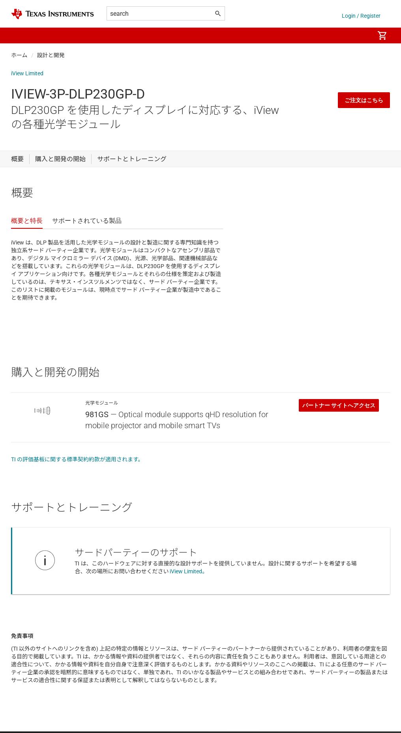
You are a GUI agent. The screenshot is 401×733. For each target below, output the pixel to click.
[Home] (52, 14)
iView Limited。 (189, 571)
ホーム (19, 55)
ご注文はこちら (364, 100)
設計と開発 (51, 55)
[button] (19, 35)
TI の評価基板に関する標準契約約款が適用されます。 (77, 459)
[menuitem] (360, 35)
